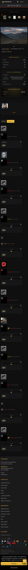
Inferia (2, 490)
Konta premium (4, 521)
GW (8, 5)
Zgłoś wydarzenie (4, 527)
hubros (8, 300)
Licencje (2, 516)
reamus (9, 219)
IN (14, 5)
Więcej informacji (14, 567)
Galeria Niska (4, 487)
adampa (9, 162)
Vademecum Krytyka (5, 482)
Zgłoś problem (4, 524)
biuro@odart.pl (4, 474)
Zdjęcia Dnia (3, 498)
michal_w (12, 437)
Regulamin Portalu (5, 508)
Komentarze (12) (11, 121)
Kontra (2, 493)
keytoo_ (9, 384)
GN (11, 5)
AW (17, 5)
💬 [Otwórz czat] (24, 561)
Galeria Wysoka (4, 485)
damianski (9, 272)
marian (11, 328)
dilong (7, 49)
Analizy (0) (3, 121)
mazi (8, 136)
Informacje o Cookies (5, 514)
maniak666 (9, 190)
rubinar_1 (9, 356)
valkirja (5, 243)
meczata (5, 409)
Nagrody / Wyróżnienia (6, 500)
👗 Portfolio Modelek (5, 495)
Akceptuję (14, 563)
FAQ (2, 519)
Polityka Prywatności (5, 511)
